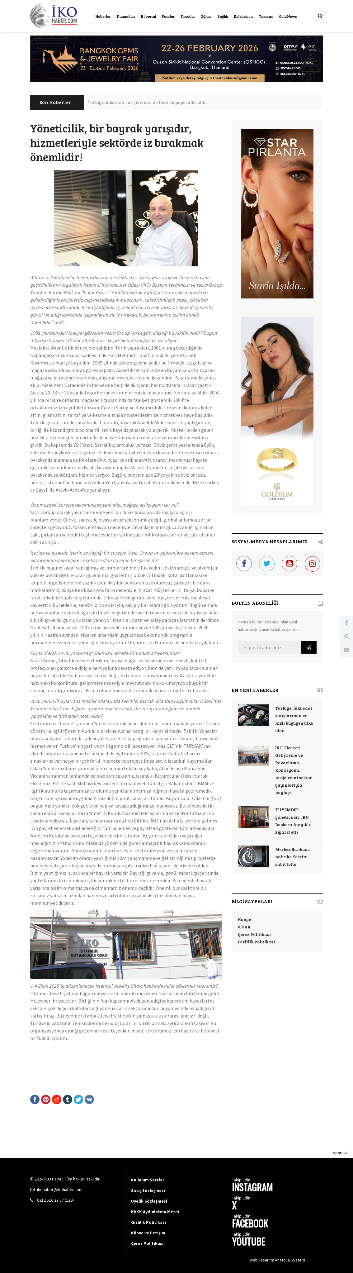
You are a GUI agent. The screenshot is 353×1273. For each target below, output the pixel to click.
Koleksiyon (243, 16)
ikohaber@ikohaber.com (59, 1189)
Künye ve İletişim (148, 1233)
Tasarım (266, 16)
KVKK (244, 927)
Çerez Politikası (254, 934)
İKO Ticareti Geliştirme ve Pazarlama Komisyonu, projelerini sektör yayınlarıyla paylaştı (293, 770)
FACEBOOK (250, 1224)
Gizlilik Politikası (148, 1222)
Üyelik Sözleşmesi (149, 1201)
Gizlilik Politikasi (256, 942)
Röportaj (148, 16)
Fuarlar (168, 16)
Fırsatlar (188, 16)
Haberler (103, 16)
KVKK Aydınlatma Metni (155, 1211)
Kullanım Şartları (148, 1180)
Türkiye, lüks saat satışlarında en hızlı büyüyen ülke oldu (147, 102)
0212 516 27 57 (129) (55, 1200)
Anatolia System (290, 1260)
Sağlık (223, 16)
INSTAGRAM (252, 1188)
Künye (244, 919)
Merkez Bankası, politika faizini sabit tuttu (292, 856)
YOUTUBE (248, 1242)
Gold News (288, 16)
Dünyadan (126, 16)
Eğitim (206, 16)
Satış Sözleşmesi (148, 1190)
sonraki (340, 1153)
